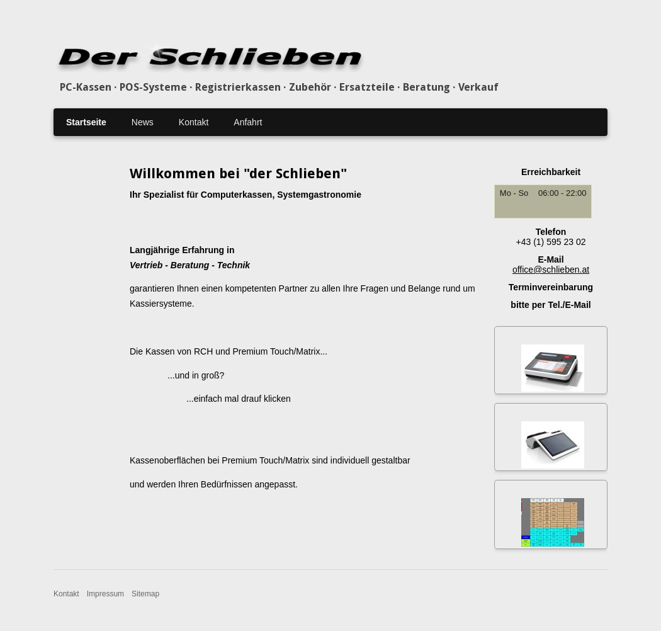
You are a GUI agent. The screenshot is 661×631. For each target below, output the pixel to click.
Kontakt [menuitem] (193, 122)
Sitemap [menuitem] (145, 593)
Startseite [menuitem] (86, 122)
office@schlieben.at (550, 269)
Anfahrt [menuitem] (248, 122)
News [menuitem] (143, 122)
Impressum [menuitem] (105, 593)
